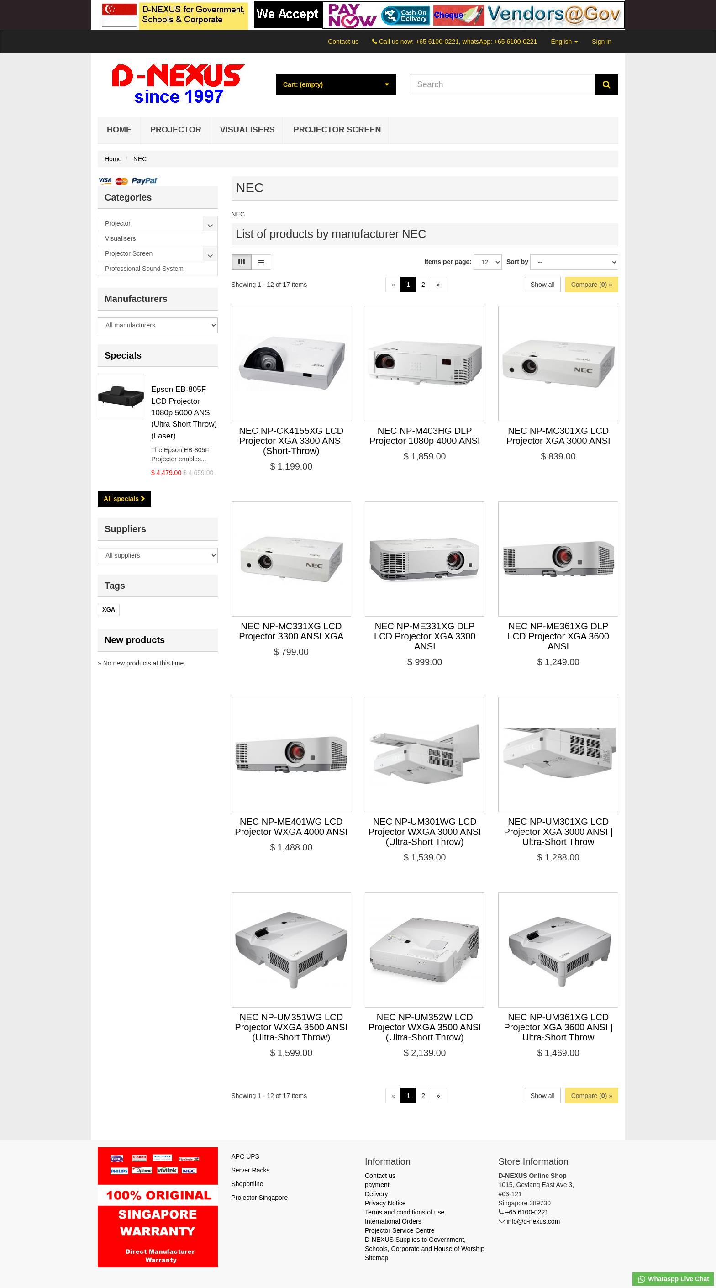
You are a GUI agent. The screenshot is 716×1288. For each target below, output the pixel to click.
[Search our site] (503, 84)
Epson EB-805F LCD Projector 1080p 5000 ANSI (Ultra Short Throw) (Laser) (184, 412)
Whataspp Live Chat (673, 1279)
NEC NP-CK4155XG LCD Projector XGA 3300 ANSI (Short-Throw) (291, 441)
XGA (108, 609)
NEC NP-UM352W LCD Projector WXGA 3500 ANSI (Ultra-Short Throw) (425, 1027)
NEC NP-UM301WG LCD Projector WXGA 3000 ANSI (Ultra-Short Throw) (425, 832)
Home (119, 129)
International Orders (393, 1221)
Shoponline (247, 1184)
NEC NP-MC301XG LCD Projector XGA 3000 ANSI (558, 436)
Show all (543, 284)
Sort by (517, 261)
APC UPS (245, 1156)
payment (377, 1184)
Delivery (376, 1194)
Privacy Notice (385, 1203)
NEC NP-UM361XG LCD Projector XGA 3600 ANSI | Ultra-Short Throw (558, 1027)
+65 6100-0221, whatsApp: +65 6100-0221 (476, 41)
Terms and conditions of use (404, 1212)
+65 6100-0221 (526, 1212)
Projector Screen (337, 129)
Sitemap (376, 1258)
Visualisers (247, 129)
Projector (175, 129)
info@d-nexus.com (533, 1221)
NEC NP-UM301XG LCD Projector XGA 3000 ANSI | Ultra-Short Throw (558, 832)
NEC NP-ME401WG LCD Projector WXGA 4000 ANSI (291, 827)
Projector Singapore (260, 1197)
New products (135, 640)
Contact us (343, 41)
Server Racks (251, 1170)
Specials (123, 355)
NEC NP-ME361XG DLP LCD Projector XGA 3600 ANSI (558, 636)
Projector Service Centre (400, 1230)
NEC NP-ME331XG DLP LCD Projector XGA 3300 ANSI (424, 636)
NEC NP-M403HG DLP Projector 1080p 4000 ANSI (424, 436)
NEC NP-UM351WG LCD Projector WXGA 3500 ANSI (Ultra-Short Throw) (291, 1027)
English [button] (564, 41)
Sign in (601, 41)
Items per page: (448, 261)
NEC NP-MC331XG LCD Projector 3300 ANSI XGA (291, 631)
